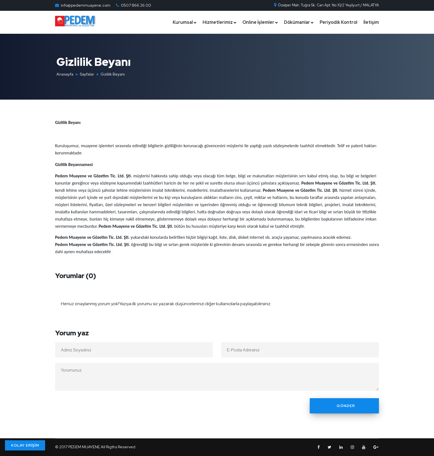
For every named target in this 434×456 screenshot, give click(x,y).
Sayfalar (87, 74)
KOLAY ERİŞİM (25, 445)
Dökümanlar (297, 22)
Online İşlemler (258, 22)
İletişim (371, 22)
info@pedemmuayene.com (85, 5)
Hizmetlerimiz (218, 22)
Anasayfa (64, 74)
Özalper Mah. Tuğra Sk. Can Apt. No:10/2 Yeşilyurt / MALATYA (326, 5)
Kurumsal (183, 22)
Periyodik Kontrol (338, 22)
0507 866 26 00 (136, 5)
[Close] (373, 300)
